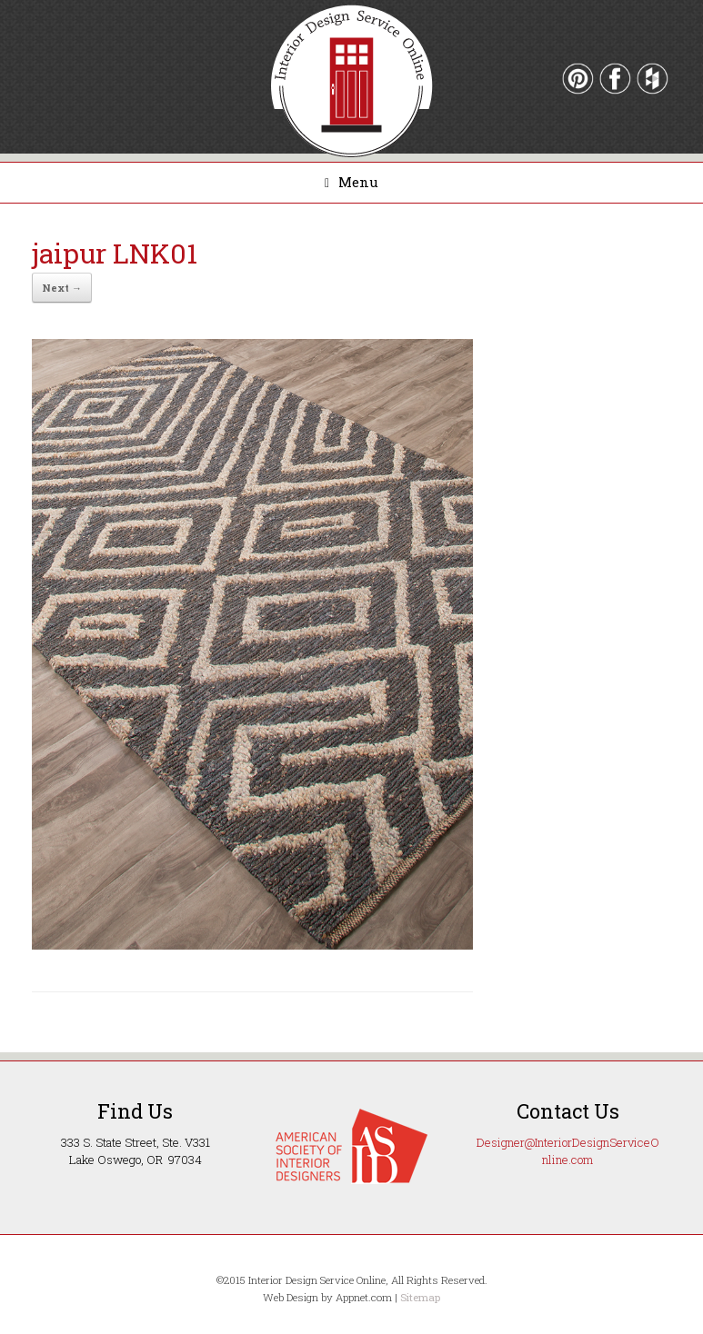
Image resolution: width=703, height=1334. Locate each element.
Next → (62, 287)
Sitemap (420, 1297)
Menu (351, 182)
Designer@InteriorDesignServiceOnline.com (568, 1151)
